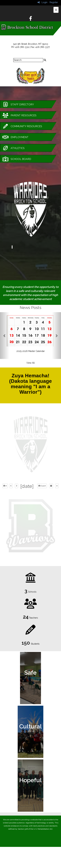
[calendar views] (57, 486)
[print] (51, 486)
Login (42, 2)
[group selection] (5, 486)
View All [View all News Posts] (30, 363)
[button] (4, 335)
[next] (16, 486)
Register (54, 2)
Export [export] (42, 486)
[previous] (11, 486)
